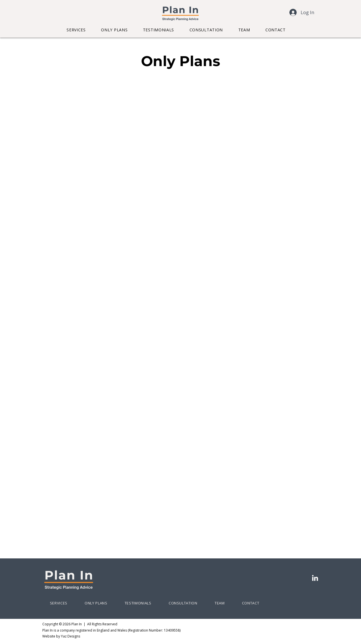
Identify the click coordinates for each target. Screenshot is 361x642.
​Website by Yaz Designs (61, 636)
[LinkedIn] (315, 578)
